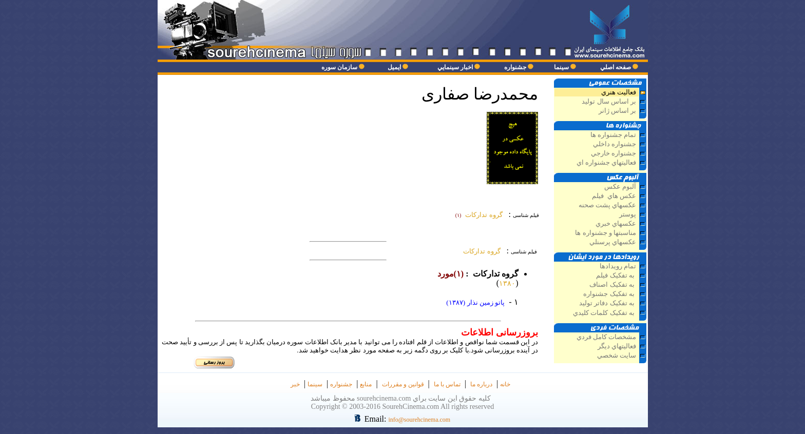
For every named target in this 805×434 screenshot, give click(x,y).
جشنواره (515, 67)
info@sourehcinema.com (419, 419)
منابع (366, 384)
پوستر (627, 214)
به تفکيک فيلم (616, 275)
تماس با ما (447, 384)
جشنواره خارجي (613, 153)
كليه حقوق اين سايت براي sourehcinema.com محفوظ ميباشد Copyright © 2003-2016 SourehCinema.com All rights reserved (402, 402)
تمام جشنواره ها (613, 135)
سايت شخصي (616, 355)
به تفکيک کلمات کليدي (604, 313)
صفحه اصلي (615, 67)
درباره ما (481, 384)
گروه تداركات (480, 251)
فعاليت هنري (618, 92)
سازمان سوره (339, 67)
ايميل (394, 67)
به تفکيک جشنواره (609, 294)
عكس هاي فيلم (614, 196)
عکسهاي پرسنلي (612, 242)
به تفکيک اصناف (612, 284)
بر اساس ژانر (616, 110)
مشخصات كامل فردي (606, 337)
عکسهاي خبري (616, 223)
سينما (561, 67)
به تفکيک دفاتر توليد (607, 303)
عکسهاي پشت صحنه (607, 205)
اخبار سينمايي (455, 67)
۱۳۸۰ (507, 283)
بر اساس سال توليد (608, 101)
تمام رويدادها (618, 266)
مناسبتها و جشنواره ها (605, 232)
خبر (295, 384)
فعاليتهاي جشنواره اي (606, 162)
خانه (505, 384)
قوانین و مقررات (403, 384)
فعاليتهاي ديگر (616, 346)
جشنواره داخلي (614, 144)
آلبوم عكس (620, 186)
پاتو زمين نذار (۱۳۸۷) (475, 302)
